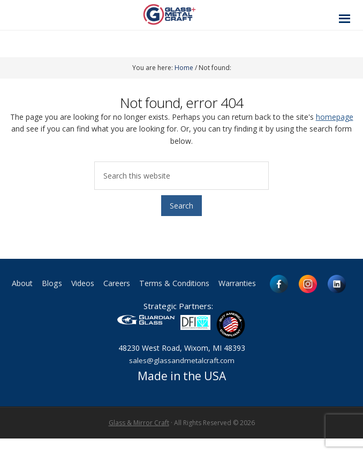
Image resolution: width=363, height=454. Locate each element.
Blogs (85, 283)
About (52, 283)
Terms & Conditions (222, 283)
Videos (119, 283)
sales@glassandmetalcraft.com (181, 376)
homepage (334, 117)
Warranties (293, 283)
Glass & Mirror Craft (139, 438)
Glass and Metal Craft (180, 14)
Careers (157, 283)
